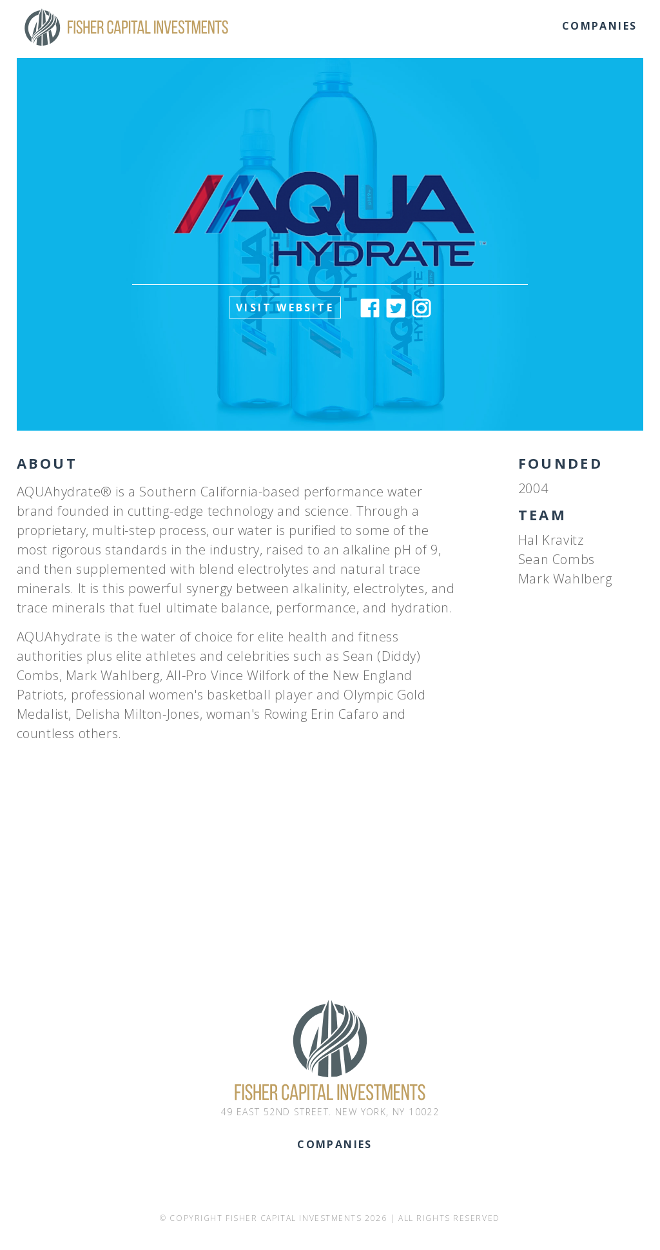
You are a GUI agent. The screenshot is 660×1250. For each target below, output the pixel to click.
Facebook (370, 308)
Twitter (395, 308)
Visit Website (285, 307)
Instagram (421, 308)
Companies (599, 26)
